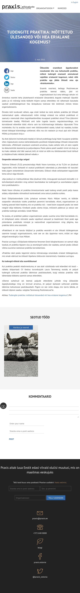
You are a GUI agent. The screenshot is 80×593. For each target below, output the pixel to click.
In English (74, 2)
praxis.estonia (40, 558)
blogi (40, 544)
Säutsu (13, 77)
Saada (13, 90)
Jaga (12, 71)
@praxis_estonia (40, 573)
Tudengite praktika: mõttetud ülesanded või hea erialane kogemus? (38, 295)
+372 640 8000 (40, 529)
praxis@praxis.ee (40, 514)
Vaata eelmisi (60, 482)
